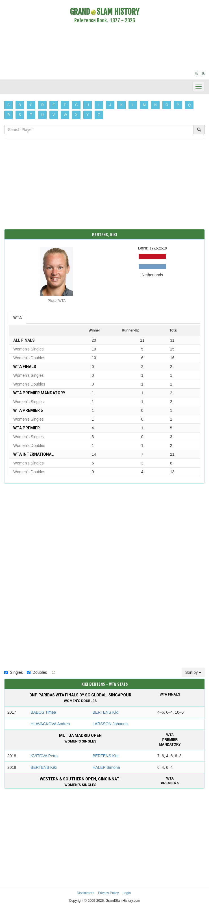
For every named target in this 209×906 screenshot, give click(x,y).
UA (203, 73)
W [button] (65, 115)
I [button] (98, 105)
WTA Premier (26, 428)
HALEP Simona (106, 767)
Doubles (37, 672)
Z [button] (99, 115)
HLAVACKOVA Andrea (50, 724)
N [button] (155, 105)
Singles (13, 672)
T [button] (31, 115)
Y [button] (87, 115)
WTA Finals (24, 366)
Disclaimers (85, 893)
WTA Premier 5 (28, 410)
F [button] (65, 105)
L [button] (133, 105)
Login (127, 893)
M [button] (144, 105)
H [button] (87, 105)
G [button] (76, 105)
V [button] (54, 115)
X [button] (76, 115)
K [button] (121, 105)
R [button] (8, 115)
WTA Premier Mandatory (39, 393)
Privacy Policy (108, 893)
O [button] (167, 105)
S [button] (20, 115)
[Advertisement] (104, 48)
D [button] (42, 105)
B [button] (20, 105)
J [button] (110, 105)
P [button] (178, 105)
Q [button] (189, 105)
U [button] (42, 115)
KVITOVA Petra (44, 756)
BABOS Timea (43, 712)
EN (196, 73)
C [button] (31, 105)
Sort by (193, 672)
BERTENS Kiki (106, 712)
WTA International (33, 454)
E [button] (54, 105)
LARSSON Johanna (110, 724)
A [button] (8, 105)
